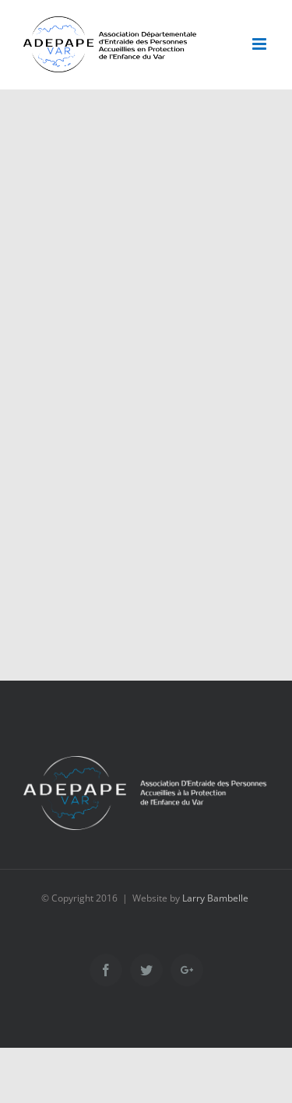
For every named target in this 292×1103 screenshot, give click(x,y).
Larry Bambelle (215, 898)
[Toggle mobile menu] (260, 44)
